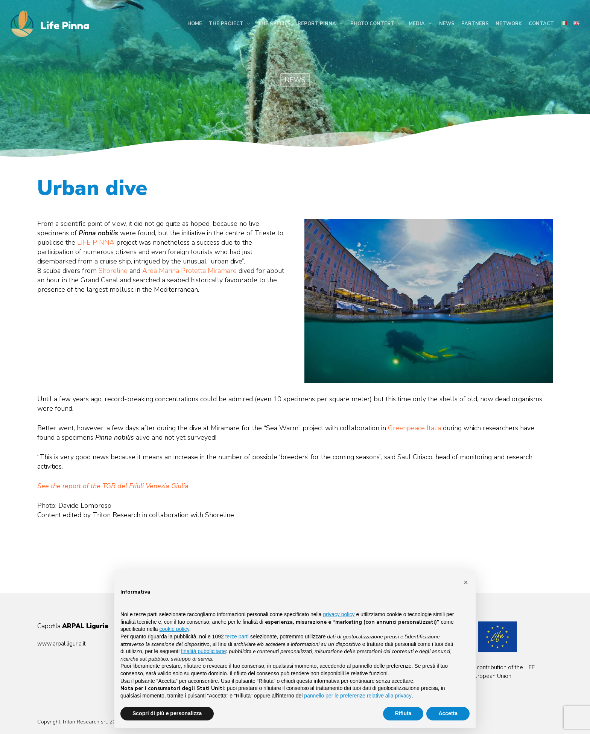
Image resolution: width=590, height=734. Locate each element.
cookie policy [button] (174, 629)
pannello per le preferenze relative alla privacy (358, 696)
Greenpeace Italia (414, 427)
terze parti (237, 636)
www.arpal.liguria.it (61, 643)
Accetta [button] (448, 713)
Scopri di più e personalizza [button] (167, 713)
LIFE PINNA (95, 242)
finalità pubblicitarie (203, 651)
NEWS (295, 79)
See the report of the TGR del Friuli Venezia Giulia (113, 485)
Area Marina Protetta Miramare (189, 270)
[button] (466, 582)
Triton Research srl (84, 721)
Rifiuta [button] (403, 713)
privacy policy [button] (339, 614)
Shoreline (113, 270)
